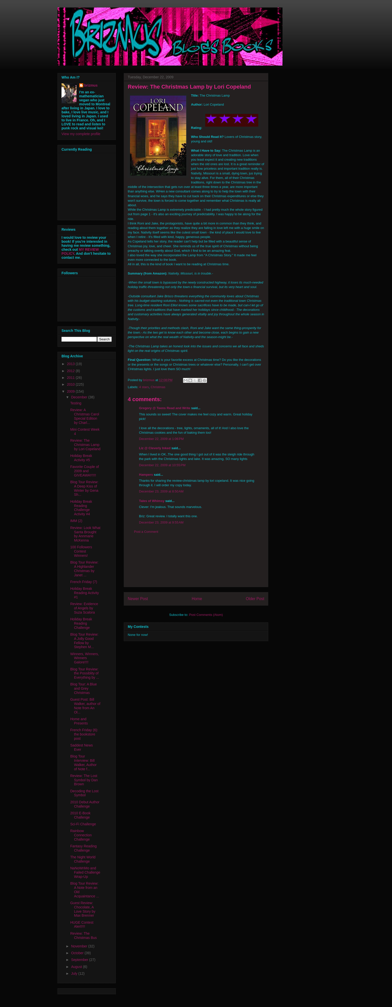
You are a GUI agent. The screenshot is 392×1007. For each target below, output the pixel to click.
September (80, 960)
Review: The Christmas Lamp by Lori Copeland (85, 444)
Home (197, 599)
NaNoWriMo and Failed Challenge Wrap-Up (85, 872)
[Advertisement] (196, 564)
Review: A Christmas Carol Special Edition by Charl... (84, 416)
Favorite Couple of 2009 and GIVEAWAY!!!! (84, 471)
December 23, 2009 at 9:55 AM (161, 522)
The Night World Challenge (83, 859)
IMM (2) (76, 521)
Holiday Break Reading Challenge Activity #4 (81, 507)
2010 (71, 384)
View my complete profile (81, 134)
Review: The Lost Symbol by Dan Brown (84, 780)
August (77, 967)
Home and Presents (79, 721)
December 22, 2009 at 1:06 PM (161, 439)
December (79, 397)
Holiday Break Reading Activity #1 (84, 593)
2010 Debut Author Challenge (85, 804)
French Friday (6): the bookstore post (84, 734)
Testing (75, 403)
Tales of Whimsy (151, 501)
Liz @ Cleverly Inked (154, 448)
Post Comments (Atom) (206, 615)
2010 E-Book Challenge (80, 815)
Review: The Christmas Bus (83, 935)
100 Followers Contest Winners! (81, 551)
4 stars (144, 387)
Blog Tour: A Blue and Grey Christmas (83, 688)
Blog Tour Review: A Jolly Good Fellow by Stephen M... (84, 640)
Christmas (158, 387)
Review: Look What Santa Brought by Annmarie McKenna (85, 534)
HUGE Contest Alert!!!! (82, 924)
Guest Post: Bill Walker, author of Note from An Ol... (85, 705)
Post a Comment (146, 532)
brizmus (91, 85)
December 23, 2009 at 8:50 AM (161, 491)
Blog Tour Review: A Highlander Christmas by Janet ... (84, 568)
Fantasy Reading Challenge (83, 848)
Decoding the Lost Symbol (84, 793)
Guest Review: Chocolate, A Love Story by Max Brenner (83, 909)
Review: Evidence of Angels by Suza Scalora (84, 608)
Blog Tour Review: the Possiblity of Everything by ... (84, 673)
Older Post (255, 599)
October (77, 953)
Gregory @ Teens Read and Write (164, 408)
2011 (71, 378)
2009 (71, 391)
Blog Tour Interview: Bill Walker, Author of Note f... (83, 762)
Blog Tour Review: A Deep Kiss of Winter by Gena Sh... (84, 488)
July (74, 973)
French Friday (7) (83, 582)
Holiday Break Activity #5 (81, 458)
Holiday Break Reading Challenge (81, 623)
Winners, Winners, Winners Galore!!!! (84, 658)
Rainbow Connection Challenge (81, 835)
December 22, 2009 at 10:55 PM (162, 465)
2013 (71, 364)
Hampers (146, 474)
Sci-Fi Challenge (83, 824)
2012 (71, 371)
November (79, 946)
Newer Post (138, 599)
